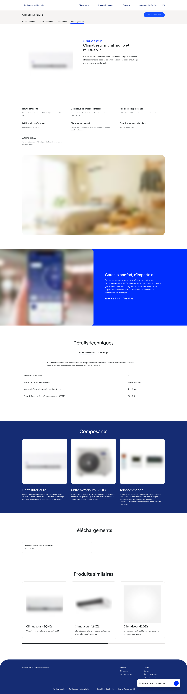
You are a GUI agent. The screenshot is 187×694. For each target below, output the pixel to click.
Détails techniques (46, 21)
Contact (126, 5)
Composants (62, 21)
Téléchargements (77, 21)
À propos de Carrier (148, 5)
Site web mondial (150, 678)
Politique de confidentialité (79, 689)
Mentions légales (58, 689)
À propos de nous (150, 674)
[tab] (86, 352)
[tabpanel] (93, 383)
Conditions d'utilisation (105, 689)
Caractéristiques (28, 21)
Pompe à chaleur (105, 5)
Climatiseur (84, 5)
